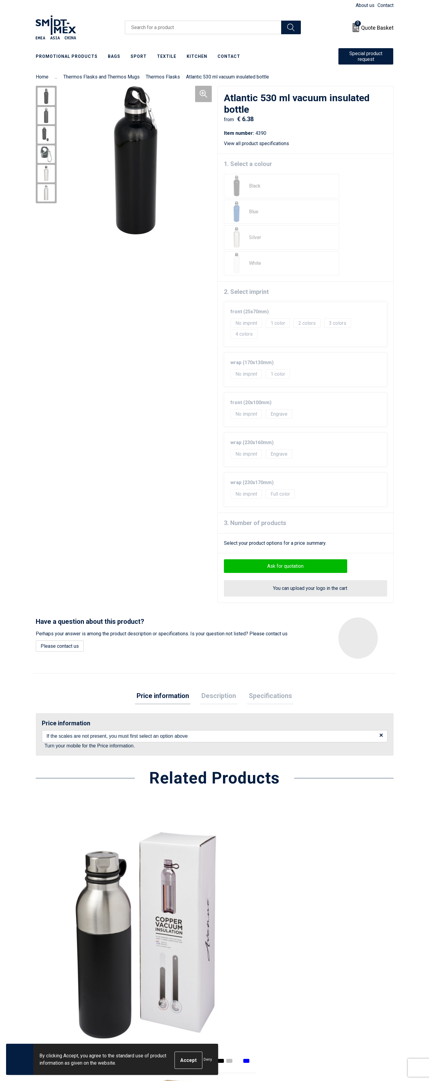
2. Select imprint (246, 240)
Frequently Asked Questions (163, 981)
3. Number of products (255, 471)
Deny (208, 1060)
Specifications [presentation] (266, 645)
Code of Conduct (328, 990)
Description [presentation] (218, 645)
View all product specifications (258, 143)
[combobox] (203, 27)
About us (365, 5)
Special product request (365, 56)
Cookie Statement (329, 972)
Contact (385, 5)
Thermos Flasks (163, 77)
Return (229, 972)
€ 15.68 (58, 888)
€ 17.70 (237, 897)
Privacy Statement (330, 981)
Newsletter (145, 972)
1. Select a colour (248, 164)
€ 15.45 (326, 906)
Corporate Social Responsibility (344, 1000)
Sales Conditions (329, 963)
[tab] (166, 645)
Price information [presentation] (166, 645)
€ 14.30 (147, 897)
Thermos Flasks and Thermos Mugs (101, 77)
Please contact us (60, 594)
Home (42, 77)
